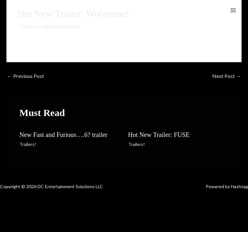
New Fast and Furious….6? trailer (63, 134)
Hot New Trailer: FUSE (159, 134)
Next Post (226, 76)
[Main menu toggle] (233, 10)
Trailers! (29, 26)
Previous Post (25, 76)
